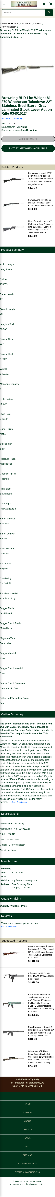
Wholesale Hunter (9, 23)
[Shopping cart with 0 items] (51, 4)
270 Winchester (8, 27)
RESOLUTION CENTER (27, 1164)
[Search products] (23, 12)
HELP (27, 1147)
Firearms (26, 23)
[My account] (44, 4)
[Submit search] (49, 12)
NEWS (27, 1138)
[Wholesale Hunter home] (24, 4)
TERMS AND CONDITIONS (27, 1172)
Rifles (38, 23)
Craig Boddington (19, 802)
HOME (27, 1104)
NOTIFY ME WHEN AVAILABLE (28, 148)
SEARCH (27, 1113)
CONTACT (27, 1130)
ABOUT (27, 1121)
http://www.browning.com (24, 880)
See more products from (19, 130)
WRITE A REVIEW (9, 927)
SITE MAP (27, 1155)
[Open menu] (4, 4)
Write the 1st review (12, 118)
